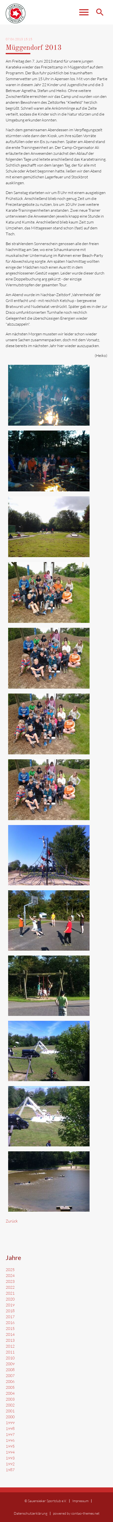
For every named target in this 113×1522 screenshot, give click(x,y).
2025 (10, 1269)
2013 (10, 1340)
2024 (10, 1275)
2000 (10, 1416)
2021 (10, 1293)
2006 (10, 1381)
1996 (10, 1440)
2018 (10, 1310)
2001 (10, 1410)
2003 (10, 1399)
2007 (10, 1375)
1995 (10, 1446)
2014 (10, 1334)
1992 (10, 1463)
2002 (10, 1405)
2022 (10, 1287)
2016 (10, 1322)
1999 (10, 1422)
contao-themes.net (85, 1513)
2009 (10, 1363)
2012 (10, 1346)
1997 (10, 1434)
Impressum (80, 1501)
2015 (10, 1328)
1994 (10, 1452)
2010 (10, 1357)
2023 (10, 1281)
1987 (10, 1469)
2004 (10, 1393)
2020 (10, 1299)
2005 (10, 1387)
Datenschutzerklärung (30, 1513)
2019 (10, 1304)
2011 (10, 1352)
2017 (10, 1316)
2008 (10, 1369)
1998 (10, 1428)
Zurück (12, 1221)
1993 (10, 1458)
